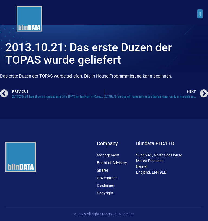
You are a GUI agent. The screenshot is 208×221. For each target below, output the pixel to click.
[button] (200, 13)
